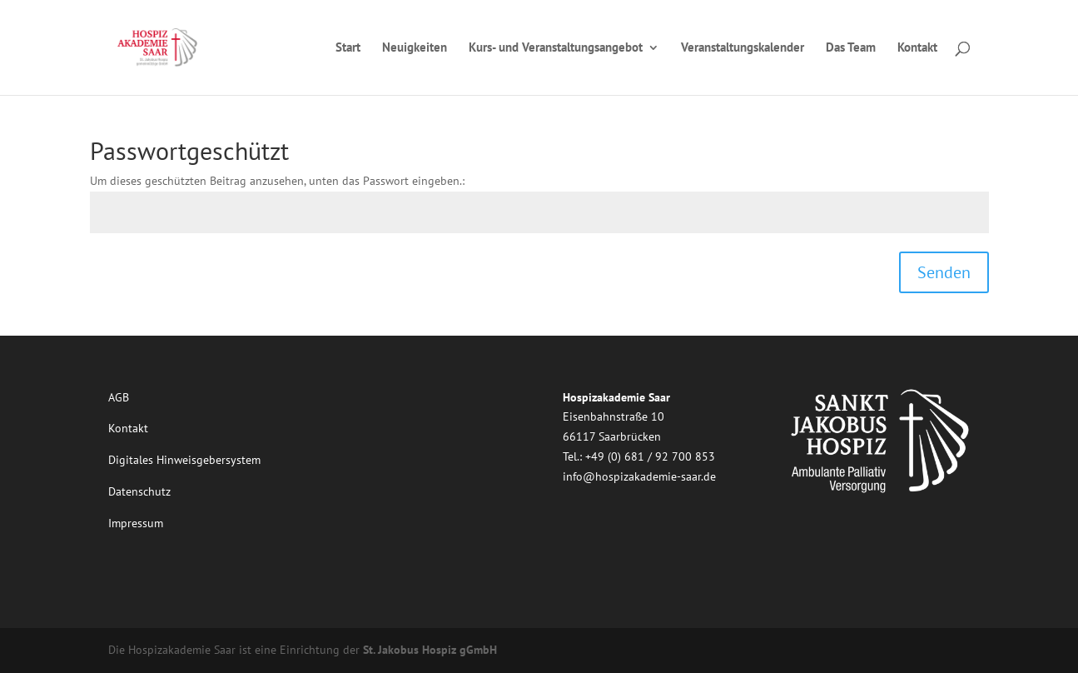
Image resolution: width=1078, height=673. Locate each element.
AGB (118, 397)
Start (347, 48)
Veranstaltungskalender (742, 48)
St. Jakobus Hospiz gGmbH (430, 649)
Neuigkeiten (414, 48)
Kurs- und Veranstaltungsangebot (556, 48)
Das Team (851, 48)
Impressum (135, 523)
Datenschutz (139, 491)
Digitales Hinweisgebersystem (184, 459)
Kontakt (917, 48)
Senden (944, 272)
